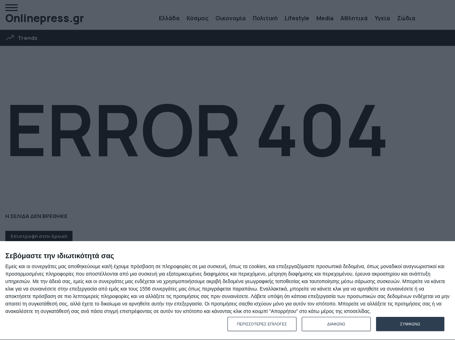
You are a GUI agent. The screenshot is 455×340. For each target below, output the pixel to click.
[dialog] (227, 290)
